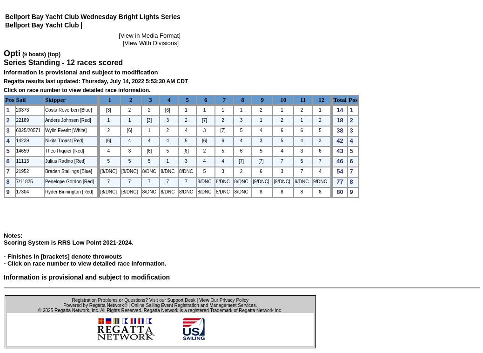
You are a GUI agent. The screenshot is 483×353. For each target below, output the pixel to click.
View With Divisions (150, 43)
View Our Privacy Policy (223, 300)
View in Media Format (150, 35)
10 (283, 99)
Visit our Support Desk (172, 300)
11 (303, 99)
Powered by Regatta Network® (95, 305)
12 (321, 99)
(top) (53, 54)
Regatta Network (71, 310)
